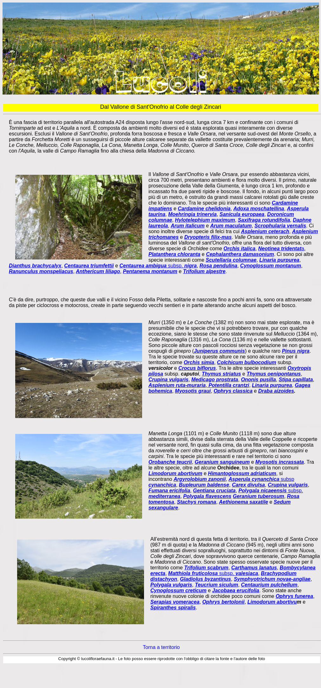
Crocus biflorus (197, 368)
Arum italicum (188, 225)
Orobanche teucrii (170, 462)
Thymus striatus (221, 374)
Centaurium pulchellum (269, 584)
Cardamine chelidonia (204, 208)
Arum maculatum (231, 225)
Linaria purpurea (279, 260)
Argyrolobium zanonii (200, 479)
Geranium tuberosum (258, 496)
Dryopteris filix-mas (208, 237)
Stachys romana (196, 502)
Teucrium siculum (216, 584)
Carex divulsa (248, 485)
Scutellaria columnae (231, 260)
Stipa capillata (296, 379)
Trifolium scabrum (206, 567)
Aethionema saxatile (243, 502)
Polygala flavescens (207, 496)
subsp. (158, 265)
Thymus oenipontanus (273, 374)
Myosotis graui (193, 391)
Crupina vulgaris (168, 379)
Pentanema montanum (150, 271)
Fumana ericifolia (169, 490)
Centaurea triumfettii (89, 265)
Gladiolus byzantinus (205, 579)
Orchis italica (240, 248)
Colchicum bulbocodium (246, 362)
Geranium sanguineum (222, 462)
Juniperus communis (219, 351)
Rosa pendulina (218, 265)
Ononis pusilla (258, 379)
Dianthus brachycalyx (35, 265)
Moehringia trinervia (192, 214)
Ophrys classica (232, 391)
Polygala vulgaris (171, 584)
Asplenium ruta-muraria (177, 385)
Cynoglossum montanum (270, 265)
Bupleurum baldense (204, 485)
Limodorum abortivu (272, 602)
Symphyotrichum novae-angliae (272, 579)
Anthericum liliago (98, 271)
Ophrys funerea (294, 596)
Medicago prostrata (214, 379)
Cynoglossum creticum (178, 590)
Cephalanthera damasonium (240, 254)
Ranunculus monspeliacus (41, 271)
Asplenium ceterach (265, 231)
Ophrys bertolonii (223, 602)
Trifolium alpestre (204, 271)
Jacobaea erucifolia (235, 590)
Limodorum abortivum (175, 473)
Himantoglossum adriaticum (242, 473)
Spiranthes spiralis (173, 607)
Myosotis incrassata (279, 462)
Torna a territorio (161, 647)
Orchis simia (199, 362)
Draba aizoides (276, 391)
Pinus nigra (296, 351)
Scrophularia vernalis (280, 225)
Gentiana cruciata (214, 490)
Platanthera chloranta (174, 254)
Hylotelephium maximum (205, 220)
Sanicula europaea (241, 214)
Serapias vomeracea (175, 602)
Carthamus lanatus (254, 567)
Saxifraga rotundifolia (264, 220)
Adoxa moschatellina (258, 208)
